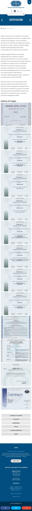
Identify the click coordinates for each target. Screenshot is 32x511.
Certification (16, 423)
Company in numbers (16, 415)
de (17, 11)
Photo (16, 426)
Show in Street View (16, 493)
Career (16, 434)
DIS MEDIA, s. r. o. (18, 503)
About (4, 28)
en (14, 11)
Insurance (16, 419)
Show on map (16, 496)
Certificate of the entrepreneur (16, 451)
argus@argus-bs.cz (17, 488)
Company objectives (16, 430)
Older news (16, 461)
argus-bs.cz (18, 490)
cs (11, 11)
